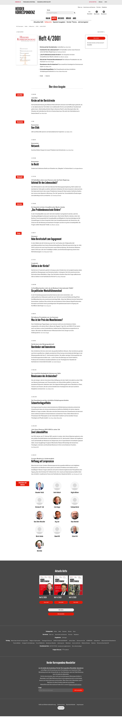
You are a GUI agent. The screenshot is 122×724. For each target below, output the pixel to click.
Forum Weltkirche (40, 647)
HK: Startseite (19, 25)
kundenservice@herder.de (64, 650)
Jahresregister (83, 21)
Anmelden (89, 43)
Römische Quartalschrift (103, 647)
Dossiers (61, 17)
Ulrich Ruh (68, 46)
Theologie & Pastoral (29, 2)
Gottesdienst (97, 644)
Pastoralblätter (17, 647)
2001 (37, 25)
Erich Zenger (51, 60)
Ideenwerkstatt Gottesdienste (108, 644)
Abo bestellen (61, 618)
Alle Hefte (61, 614)
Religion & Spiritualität (44, 2)
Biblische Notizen (86, 647)
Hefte (54, 17)
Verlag (100, 2)
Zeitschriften (92, 2)
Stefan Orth (48, 65)
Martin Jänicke (64, 56)
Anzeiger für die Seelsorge (28, 647)
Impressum (80, 708)
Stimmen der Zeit (81, 644)
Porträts (99, 6)
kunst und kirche (76, 647)
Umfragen (64, 641)
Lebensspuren (60, 647)
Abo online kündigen (77, 650)
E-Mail (39, 691)
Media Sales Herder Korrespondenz (19, 644)
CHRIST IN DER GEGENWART (60, 644)
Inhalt (41, 75)
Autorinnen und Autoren (89, 6)
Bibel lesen (68, 647)
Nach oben (61, 711)
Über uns (80, 6)
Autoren (48, 75)
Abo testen (96, 37)
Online (48, 17)
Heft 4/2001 (43, 25)
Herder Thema (72, 21)
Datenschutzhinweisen (75, 688)
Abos (74, 17)
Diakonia (93, 647)
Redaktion (104, 6)
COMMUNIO (89, 644)
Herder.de (18, 2)
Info (105, 2)
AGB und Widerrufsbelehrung (47, 708)
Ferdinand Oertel (61, 51)
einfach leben (72, 644)
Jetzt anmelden (78, 694)
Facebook (66, 653)
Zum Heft (46, 606)
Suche (48, 9)
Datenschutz (61, 708)
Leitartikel (51, 46)
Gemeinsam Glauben (51, 647)
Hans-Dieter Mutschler (61, 70)
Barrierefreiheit (70, 708)
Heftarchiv (48, 21)
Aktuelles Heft (38, 21)
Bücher (68, 17)
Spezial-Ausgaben (59, 21)
